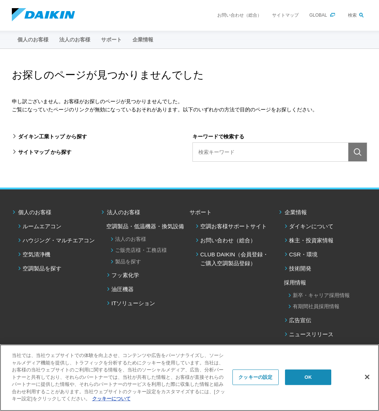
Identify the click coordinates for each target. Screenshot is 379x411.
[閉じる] (367, 377)
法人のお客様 (123, 212)
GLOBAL (318, 15)
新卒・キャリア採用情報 (321, 295)
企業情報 (296, 212)
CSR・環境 (303, 254)
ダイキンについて (311, 226)
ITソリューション (133, 303)
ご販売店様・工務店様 (141, 250)
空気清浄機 (36, 254)
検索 (352, 15)
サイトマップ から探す (44, 152)
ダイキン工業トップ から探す (52, 136)
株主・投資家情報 (311, 240)
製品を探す (128, 262)
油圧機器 (122, 289)
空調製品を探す (42, 268)
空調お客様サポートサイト (233, 226)
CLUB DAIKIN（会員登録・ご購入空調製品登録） (234, 258)
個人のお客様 (34, 212)
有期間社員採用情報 (316, 306)
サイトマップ (285, 15)
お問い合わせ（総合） (239, 15)
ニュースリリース (311, 334)
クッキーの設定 (255, 377)
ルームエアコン (42, 226)
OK (308, 377)
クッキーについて (111, 398)
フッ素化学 (125, 275)
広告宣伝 (300, 320)
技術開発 (300, 268)
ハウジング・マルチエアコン (59, 240)
